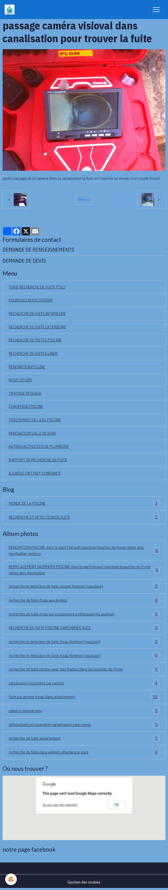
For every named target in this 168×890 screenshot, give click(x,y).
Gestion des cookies (84, 882)
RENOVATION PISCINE (27, 366)
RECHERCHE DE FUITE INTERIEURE (37, 313)
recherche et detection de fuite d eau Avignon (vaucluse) (84, 641)
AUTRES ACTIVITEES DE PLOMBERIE (39, 446)
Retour (84, 199)
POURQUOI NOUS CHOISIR (31, 300)
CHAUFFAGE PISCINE (26, 406)
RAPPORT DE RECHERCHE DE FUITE (38, 459)
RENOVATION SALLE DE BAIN (32, 433)
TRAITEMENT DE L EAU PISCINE (35, 419)
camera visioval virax (84, 710)
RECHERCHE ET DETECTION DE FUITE (84, 517)
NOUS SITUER (20, 379)
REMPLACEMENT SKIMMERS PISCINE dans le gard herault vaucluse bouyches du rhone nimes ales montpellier (84, 569)
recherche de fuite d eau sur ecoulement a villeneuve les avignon (84, 614)
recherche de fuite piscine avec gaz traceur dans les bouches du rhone (84, 669)
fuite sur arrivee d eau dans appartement (84, 697)
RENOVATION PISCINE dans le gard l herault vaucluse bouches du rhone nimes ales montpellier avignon (84, 550)
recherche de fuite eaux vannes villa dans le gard (84, 752)
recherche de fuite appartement (84, 738)
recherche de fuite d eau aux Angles (84, 600)
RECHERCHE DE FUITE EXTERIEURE (37, 326)
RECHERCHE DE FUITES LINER (33, 353)
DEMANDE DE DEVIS (24, 261)
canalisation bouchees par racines (84, 683)
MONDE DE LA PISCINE (84, 503)
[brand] (11, 9)
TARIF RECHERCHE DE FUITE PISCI (37, 286)
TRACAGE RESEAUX (25, 393)
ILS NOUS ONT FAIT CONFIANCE (35, 473)
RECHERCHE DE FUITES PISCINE (35, 340)
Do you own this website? (60, 805)
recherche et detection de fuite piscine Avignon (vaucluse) (84, 586)
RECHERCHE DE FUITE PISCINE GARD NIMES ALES (84, 627)
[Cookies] (11, 879)
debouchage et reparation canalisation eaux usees (84, 724)
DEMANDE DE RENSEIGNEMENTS (38, 249)
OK (116, 805)
